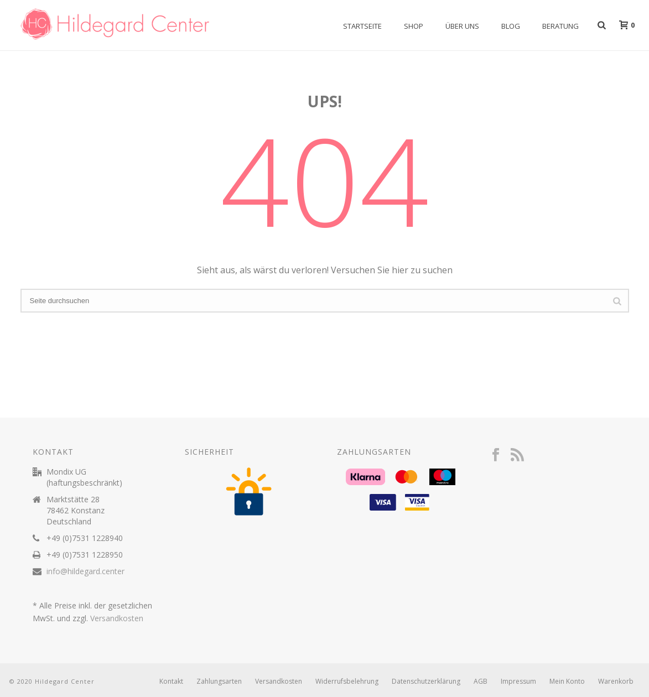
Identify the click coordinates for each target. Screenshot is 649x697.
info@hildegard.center (85, 571)
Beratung (560, 26)
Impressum (518, 681)
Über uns (462, 26)
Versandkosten (116, 618)
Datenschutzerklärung (426, 681)
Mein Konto (567, 681)
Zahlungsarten (219, 681)
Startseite (362, 26)
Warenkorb (616, 681)
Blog (510, 26)
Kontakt (171, 681)
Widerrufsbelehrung (346, 681)
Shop (413, 26)
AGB (480, 681)
